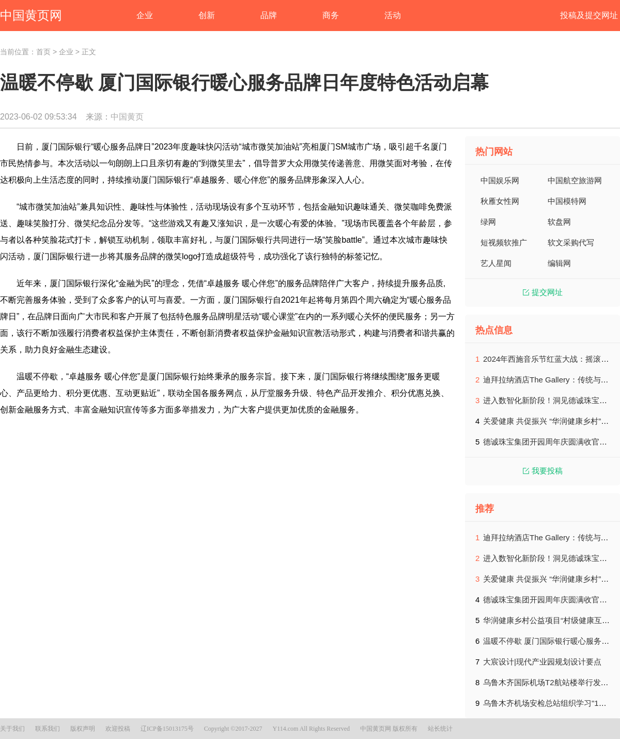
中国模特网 (567, 201)
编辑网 (559, 263)
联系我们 (47, 728)
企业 (66, 52)
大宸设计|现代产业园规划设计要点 (542, 661)
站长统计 (440, 728)
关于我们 (12, 728)
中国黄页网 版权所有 (388, 728)
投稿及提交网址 (589, 15)
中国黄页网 (31, 15)
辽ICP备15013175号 (167, 728)
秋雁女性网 (500, 201)
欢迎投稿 (117, 728)
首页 (43, 52)
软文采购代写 (571, 242)
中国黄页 (127, 116)
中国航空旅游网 (575, 180)
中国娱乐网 (500, 180)
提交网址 (543, 292)
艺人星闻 (496, 263)
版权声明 (82, 728)
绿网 (488, 221)
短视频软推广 (504, 242)
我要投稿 (543, 470)
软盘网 (559, 221)
